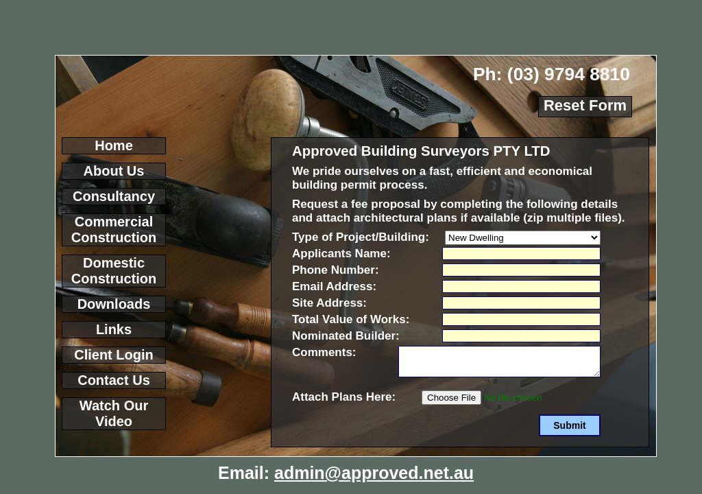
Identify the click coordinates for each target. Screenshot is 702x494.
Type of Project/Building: (360, 237)
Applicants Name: (341, 253)
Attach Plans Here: (344, 396)
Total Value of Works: (350, 319)
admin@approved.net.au (374, 472)
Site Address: (329, 302)
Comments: (324, 352)
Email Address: (334, 286)
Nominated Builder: (346, 335)
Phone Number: (335, 270)
